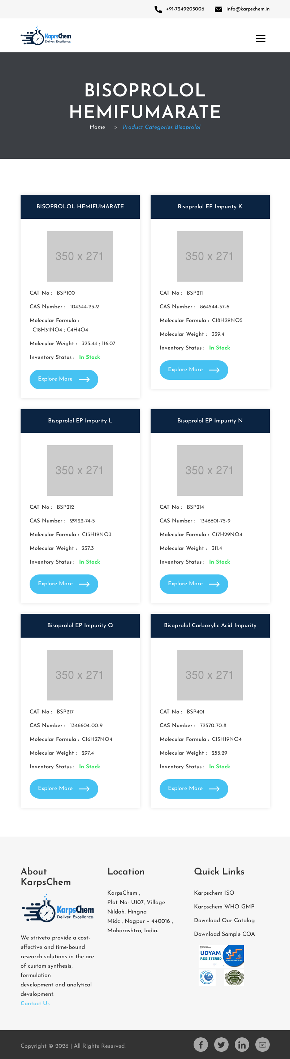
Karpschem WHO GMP (224, 907)
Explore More (64, 379)
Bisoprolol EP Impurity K (210, 207)
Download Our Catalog (224, 921)
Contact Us (35, 1004)
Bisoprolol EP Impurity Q (80, 626)
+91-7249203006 (179, 9)
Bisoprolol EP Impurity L (80, 421)
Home (98, 127)
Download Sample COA (224, 934)
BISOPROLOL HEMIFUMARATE (80, 207)
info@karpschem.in (242, 9)
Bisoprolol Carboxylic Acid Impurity (210, 626)
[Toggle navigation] (259, 37)
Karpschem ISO (214, 893)
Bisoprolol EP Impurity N (210, 421)
